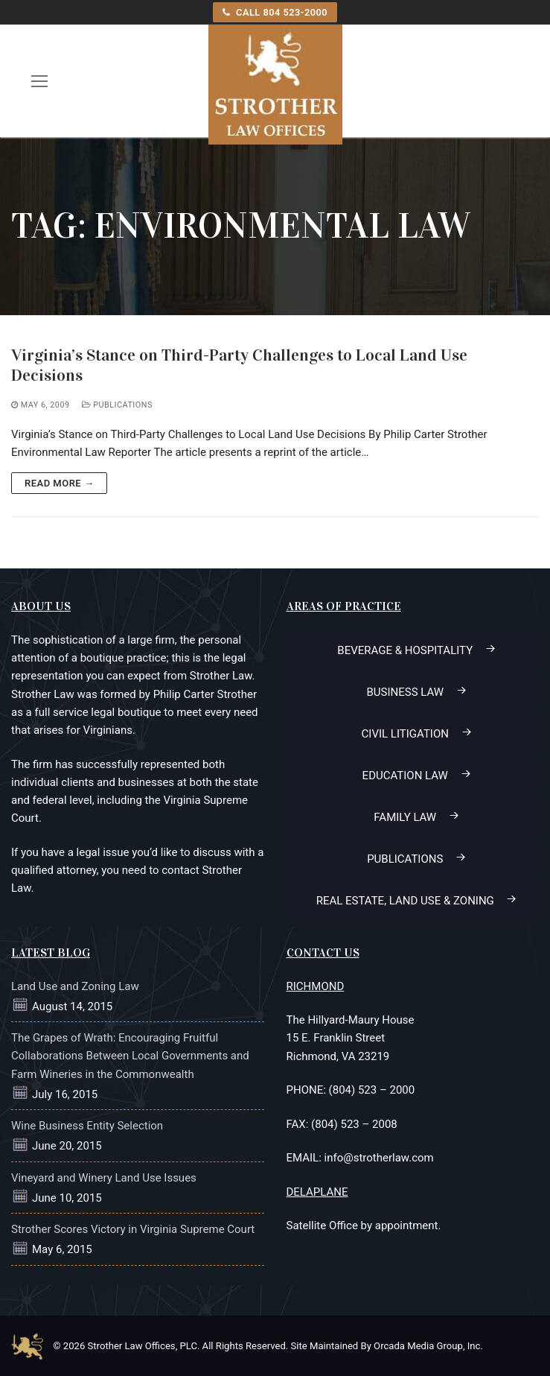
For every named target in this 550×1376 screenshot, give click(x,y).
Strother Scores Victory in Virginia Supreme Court (133, 1229)
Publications (117, 405)
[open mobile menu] (40, 80)
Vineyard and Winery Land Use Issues (103, 1178)
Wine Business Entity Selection (87, 1125)
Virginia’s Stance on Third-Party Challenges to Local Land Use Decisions (239, 365)
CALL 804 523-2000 (275, 12)
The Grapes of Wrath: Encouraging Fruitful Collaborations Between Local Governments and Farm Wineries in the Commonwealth (130, 1056)
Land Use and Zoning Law (75, 986)
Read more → (59, 483)
